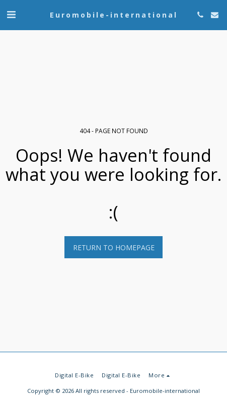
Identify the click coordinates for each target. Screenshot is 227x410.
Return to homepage (114, 247)
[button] (11, 14)
